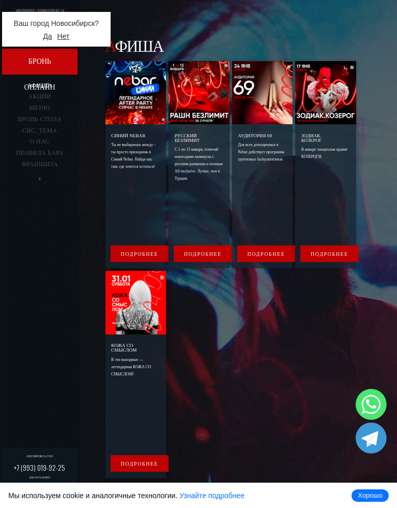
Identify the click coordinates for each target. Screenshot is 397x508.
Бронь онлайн (39, 66)
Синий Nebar (128, 135)
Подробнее (140, 254)
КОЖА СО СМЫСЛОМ (123, 348)
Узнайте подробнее (212, 495)
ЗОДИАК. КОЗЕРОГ (311, 138)
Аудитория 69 (255, 135)
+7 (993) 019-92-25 (39, 467)
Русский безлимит (187, 138)
